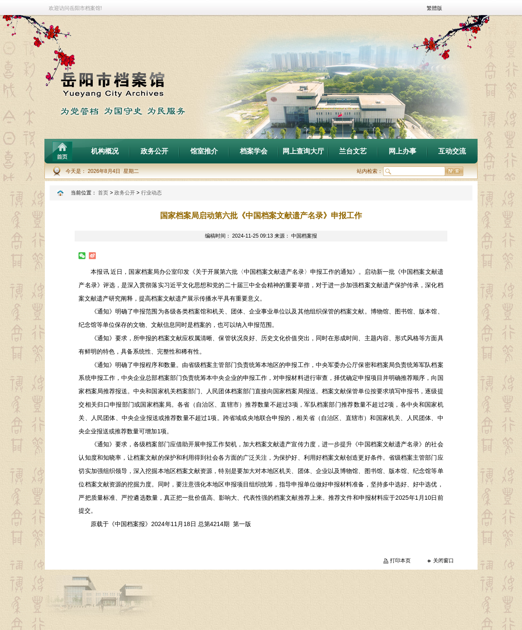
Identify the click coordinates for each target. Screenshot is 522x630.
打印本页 (400, 561)
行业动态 (151, 193)
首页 (103, 193)
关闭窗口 (443, 561)
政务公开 (124, 193)
